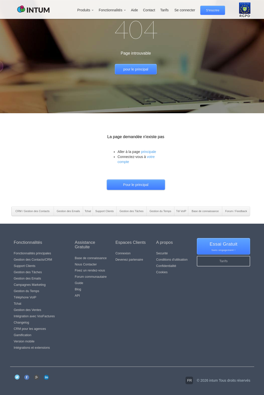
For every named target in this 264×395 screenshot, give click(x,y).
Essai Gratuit (223, 247)
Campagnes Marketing (30, 285)
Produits (85, 10)
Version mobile (24, 341)
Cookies (162, 272)
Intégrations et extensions (32, 347)
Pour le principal (135, 185)
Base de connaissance (91, 258)
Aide (134, 10)
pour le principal (135, 69)
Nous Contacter (86, 264)
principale (148, 152)
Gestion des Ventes (27, 310)
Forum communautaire (91, 277)
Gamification (22, 335)
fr (189, 380)
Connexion (123, 253)
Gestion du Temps (26, 291)
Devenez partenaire (129, 259)
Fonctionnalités (112, 10)
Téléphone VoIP (25, 297)
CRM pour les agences (30, 329)
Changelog (21, 322)
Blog (78, 289)
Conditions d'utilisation (171, 259)
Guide (79, 283)
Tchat (17, 303)
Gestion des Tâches (28, 272)
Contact (149, 10)
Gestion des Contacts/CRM (33, 259)
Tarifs (164, 10)
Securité (162, 253)
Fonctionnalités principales (32, 253)
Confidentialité (166, 266)
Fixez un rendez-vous (90, 270)
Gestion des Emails (27, 278)
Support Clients (24, 266)
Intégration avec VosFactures (34, 316)
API (77, 295)
